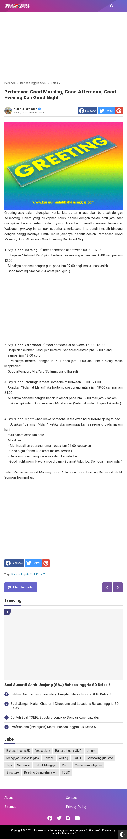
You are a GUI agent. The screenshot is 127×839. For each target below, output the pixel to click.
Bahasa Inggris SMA (100, 758)
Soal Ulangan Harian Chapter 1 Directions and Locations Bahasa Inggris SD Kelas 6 (65, 706)
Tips (9, 765)
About (8, 798)
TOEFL (77, 758)
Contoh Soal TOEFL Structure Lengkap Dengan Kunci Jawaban (55, 717)
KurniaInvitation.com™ (63, 833)
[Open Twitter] (59, 818)
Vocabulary (42, 750)
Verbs (66, 765)
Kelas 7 (40, 574)
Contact (71, 798)
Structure (12, 772)
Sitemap (10, 807)
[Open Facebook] (49, 818)
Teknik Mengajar (46, 765)
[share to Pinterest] (119, 110)
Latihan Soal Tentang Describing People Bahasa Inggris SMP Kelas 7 (61, 694)
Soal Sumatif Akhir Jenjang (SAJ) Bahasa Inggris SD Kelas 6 (57, 685)
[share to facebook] (87, 110)
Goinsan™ (94, 830)
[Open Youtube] (77, 818)
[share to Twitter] (106, 110)
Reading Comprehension (40, 772)
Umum (91, 750)
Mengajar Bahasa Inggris (22, 758)
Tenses (49, 758)
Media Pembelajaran (88, 765)
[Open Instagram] (68, 818)
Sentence (23, 765)
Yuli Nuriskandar (27, 109)
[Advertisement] (63, 47)
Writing (63, 758)
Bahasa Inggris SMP (23, 574)
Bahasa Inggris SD (18, 750)
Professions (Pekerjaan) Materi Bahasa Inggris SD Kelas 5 (53, 727)
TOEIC (66, 772)
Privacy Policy (76, 807)
